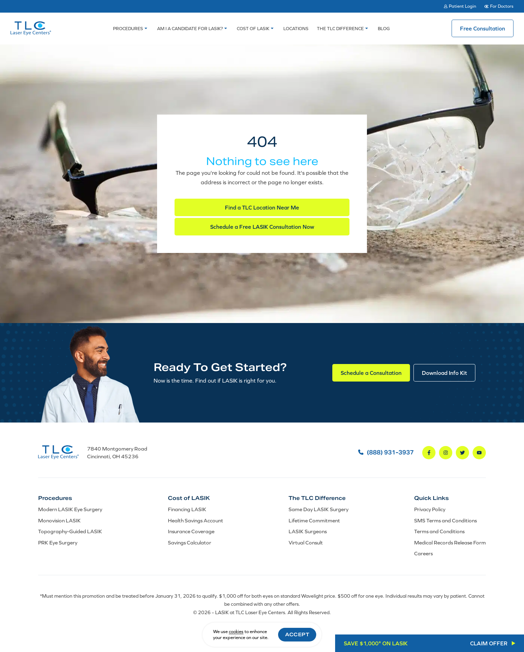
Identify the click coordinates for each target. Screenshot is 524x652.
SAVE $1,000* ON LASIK (426, 643)
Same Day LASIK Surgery (318, 509)
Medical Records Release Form (450, 542)
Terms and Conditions (439, 531)
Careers (423, 553)
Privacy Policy (429, 509)
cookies (236, 631)
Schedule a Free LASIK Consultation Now (262, 227)
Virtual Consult (306, 542)
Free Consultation (482, 28)
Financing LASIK (187, 509)
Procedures (128, 28)
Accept (297, 634)
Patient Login (462, 6)
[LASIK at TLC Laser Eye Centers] (30, 28)
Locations (296, 28)
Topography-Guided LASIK (70, 531)
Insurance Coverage (191, 531)
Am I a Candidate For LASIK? (190, 28)
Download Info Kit (444, 373)
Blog (384, 28)
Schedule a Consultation (371, 373)
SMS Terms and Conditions (445, 520)
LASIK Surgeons (308, 531)
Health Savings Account (195, 520)
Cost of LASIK (253, 28)
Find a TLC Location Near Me (262, 207)
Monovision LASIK (59, 520)
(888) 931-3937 (386, 452)
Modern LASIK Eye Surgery (70, 509)
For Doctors (502, 6)
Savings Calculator (189, 542)
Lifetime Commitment (314, 520)
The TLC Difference (340, 28)
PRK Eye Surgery (57, 542)
